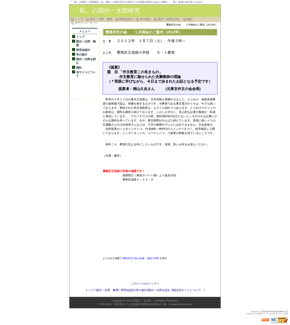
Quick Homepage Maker (273, 311)
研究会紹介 (126, 19)
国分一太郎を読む (169, 19)
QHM (285, 314)
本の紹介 (145, 19)
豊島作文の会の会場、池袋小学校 (141, 258)
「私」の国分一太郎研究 (107, 10)
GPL (280, 314)
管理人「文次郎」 (143, 300)
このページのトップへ (145, 283)
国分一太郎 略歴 (101, 19)
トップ (79, 19)
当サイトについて (86, 22)
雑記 (190, 19)
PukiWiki (259, 314)
